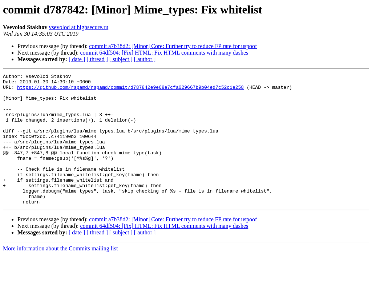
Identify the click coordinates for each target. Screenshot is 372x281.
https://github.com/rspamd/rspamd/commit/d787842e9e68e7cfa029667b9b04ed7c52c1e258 (130, 90)
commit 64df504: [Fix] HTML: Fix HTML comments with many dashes (164, 53)
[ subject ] (121, 59)
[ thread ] (97, 59)
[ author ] (145, 59)
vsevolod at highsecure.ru (78, 27)
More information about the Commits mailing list (60, 275)
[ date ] (77, 59)
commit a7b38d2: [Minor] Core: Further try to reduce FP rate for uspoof (173, 46)
